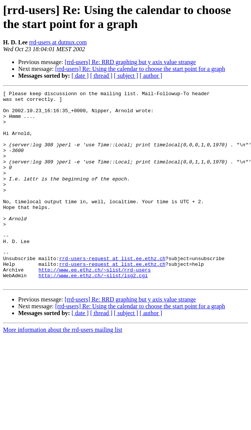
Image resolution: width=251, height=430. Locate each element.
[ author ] (151, 75)
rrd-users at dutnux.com (58, 42)
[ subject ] (126, 75)
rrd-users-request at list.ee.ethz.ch (112, 292)
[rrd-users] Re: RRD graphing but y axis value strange (130, 62)
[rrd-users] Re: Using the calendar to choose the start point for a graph (140, 69)
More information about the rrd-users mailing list (62, 368)
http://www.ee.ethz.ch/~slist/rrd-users (95, 306)
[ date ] (80, 75)
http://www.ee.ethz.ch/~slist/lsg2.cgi (93, 312)
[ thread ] (101, 75)
